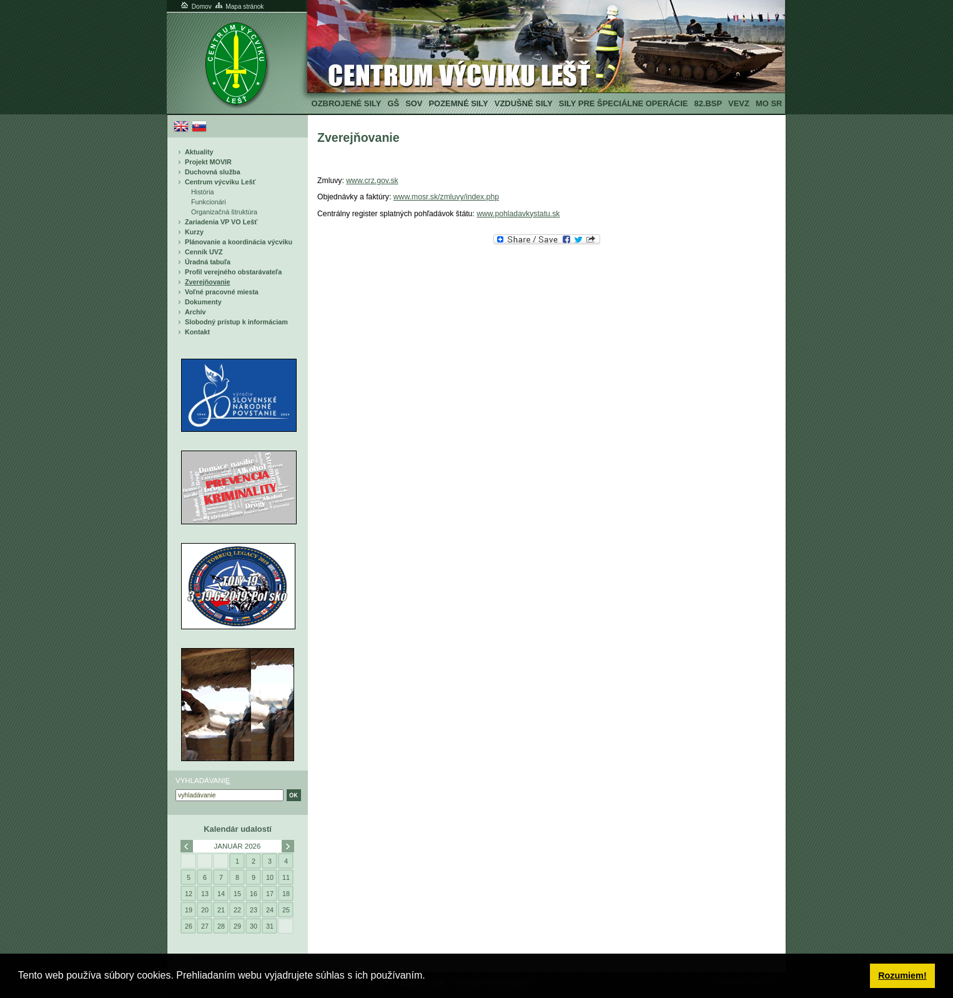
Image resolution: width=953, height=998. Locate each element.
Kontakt (197, 332)
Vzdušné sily (524, 103)
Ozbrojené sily (347, 103)
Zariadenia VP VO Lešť (221, 222)
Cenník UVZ (204, 252)
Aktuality (199, 152)
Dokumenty (203, 302)
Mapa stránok (239, 6)
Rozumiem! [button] (902, 976)
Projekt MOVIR (208, 162)
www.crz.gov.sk (372, 180)
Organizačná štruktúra (224, 212)
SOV (413, 103)
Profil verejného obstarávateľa (233, 272)
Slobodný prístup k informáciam (236, 322)
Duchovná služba (212, 172)
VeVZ (738, 103)
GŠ (393, 103)
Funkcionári (208, 202)
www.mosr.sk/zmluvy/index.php (446, 196)
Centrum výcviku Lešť (220, 182)
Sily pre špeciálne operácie (623, 103)
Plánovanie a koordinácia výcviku (238, 242)
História (202, 192)
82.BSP (708, 103)
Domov (195, 6)
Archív (195, 312)
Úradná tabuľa (207, 262)
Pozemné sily (458, 103)
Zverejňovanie (207, 282)
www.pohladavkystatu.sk (518, 213)
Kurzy (194, 232)
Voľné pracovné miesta (222, 292)
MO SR (769, 103)
